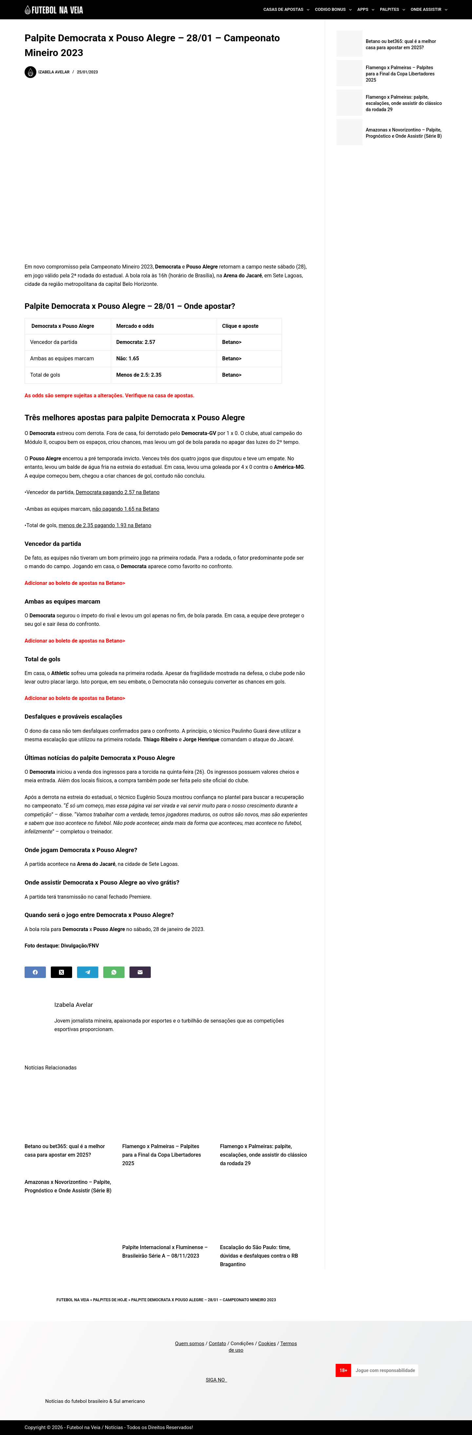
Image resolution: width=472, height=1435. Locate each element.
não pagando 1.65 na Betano (125, 509)
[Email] (140, 972)
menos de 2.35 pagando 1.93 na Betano (105, 525)
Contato (217, 1343)
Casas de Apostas (288, 10)
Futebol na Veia (72, 1300)
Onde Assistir (429, 10)
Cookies (267, 1343)
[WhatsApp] (114, 972)
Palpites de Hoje (110, 1300)
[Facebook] (35, 972)
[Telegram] (87, 972)
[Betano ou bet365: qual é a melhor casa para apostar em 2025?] (68, 1106)
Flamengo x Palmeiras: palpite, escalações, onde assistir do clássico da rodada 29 (263, 1155)
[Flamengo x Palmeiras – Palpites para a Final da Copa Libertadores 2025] (166, 1106)
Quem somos (189, 1343)
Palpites (394, 10)
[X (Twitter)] (61, 972)
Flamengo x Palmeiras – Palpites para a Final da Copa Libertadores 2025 (161, 1155)
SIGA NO (216, 1380)
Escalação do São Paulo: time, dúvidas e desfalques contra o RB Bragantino (259, 1256)
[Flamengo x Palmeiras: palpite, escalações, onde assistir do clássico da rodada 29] (264, 1106)
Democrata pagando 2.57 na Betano (118, 492)
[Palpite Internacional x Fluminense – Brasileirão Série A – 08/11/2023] (166, 1207)
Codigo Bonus (334, 10)
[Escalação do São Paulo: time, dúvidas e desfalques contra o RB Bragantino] (264, 1207)
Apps (367, 10)
